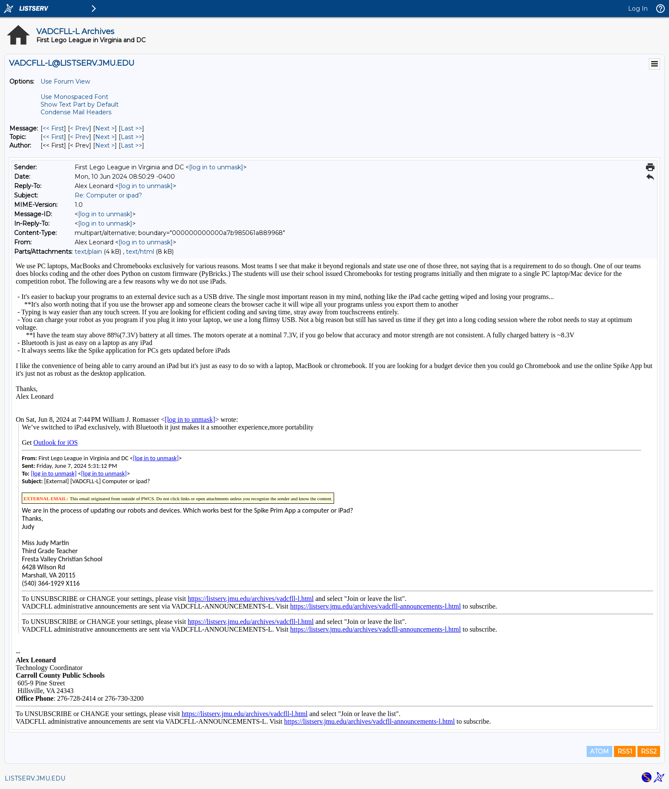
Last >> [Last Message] (131, 128)
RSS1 (624, 751)
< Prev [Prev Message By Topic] (79, 137)
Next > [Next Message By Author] (105, 145)
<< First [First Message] (53, 128)
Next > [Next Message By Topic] (105, 137)
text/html (140, 251)
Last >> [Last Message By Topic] (131, 137)
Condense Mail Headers (76, 112)
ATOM (599, 751)
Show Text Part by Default (80, 104)
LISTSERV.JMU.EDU (35, 778)
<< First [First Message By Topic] (53, 137)
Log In (638, 8)
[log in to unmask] (216, 167)
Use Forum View (65, 81)
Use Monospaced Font (74, 97)
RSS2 (649, 751)
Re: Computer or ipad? (108, 195)
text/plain (88, 251)
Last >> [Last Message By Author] (131, 145)
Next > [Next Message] (105, 128)
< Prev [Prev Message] (79, 128)
